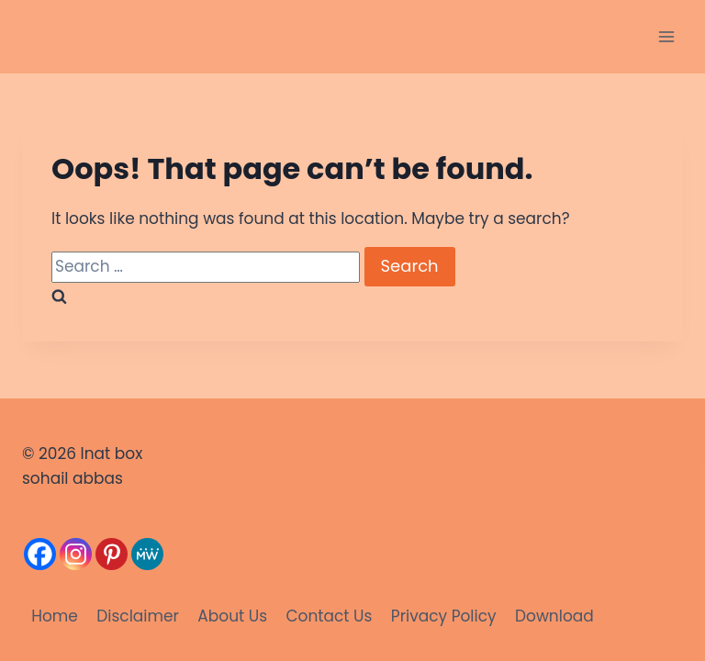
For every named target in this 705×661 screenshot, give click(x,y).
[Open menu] (666, 36)
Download (554, 616)
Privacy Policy (444, 616)
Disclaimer (137, 616)
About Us (232, 616)
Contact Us (328, 616)
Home (54, 616)
